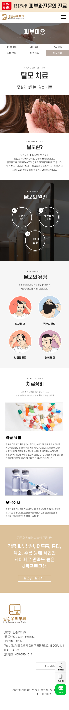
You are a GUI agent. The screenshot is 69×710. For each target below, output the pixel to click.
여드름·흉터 (11, 47)
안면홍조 (34, 52)
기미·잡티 (34, 47)
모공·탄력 (57, 47)
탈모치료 (57, 52)
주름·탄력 (11, 53)
